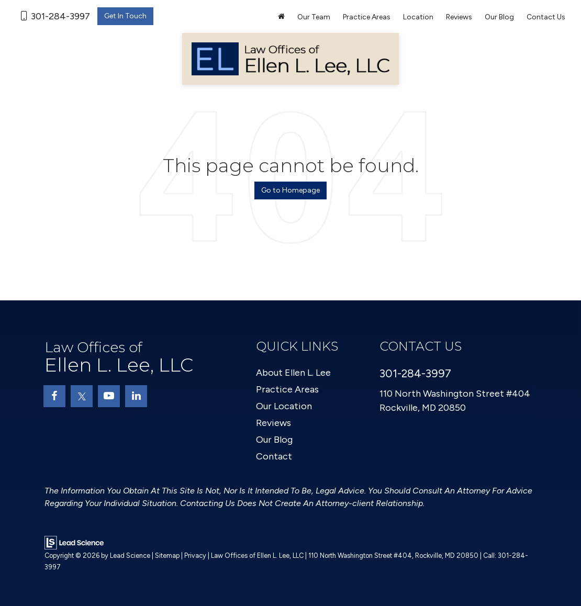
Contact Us (546, 17)
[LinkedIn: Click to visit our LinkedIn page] (136, 396)
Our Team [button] (313, 17)
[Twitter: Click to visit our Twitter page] (81, 396)
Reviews (459, 17)
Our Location (284, 406)
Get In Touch (125, 16)
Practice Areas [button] (366, 17)
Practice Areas (287, 389)
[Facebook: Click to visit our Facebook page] (54, 396)
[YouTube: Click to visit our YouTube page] (108, 396)
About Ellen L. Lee (293, 372)
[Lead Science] (74, 542)
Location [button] (418, 17)
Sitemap (167, 555)
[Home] (281, 17)
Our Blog (499, 17)
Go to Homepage (290, 190)
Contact (274, 456)
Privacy (195, 555)
